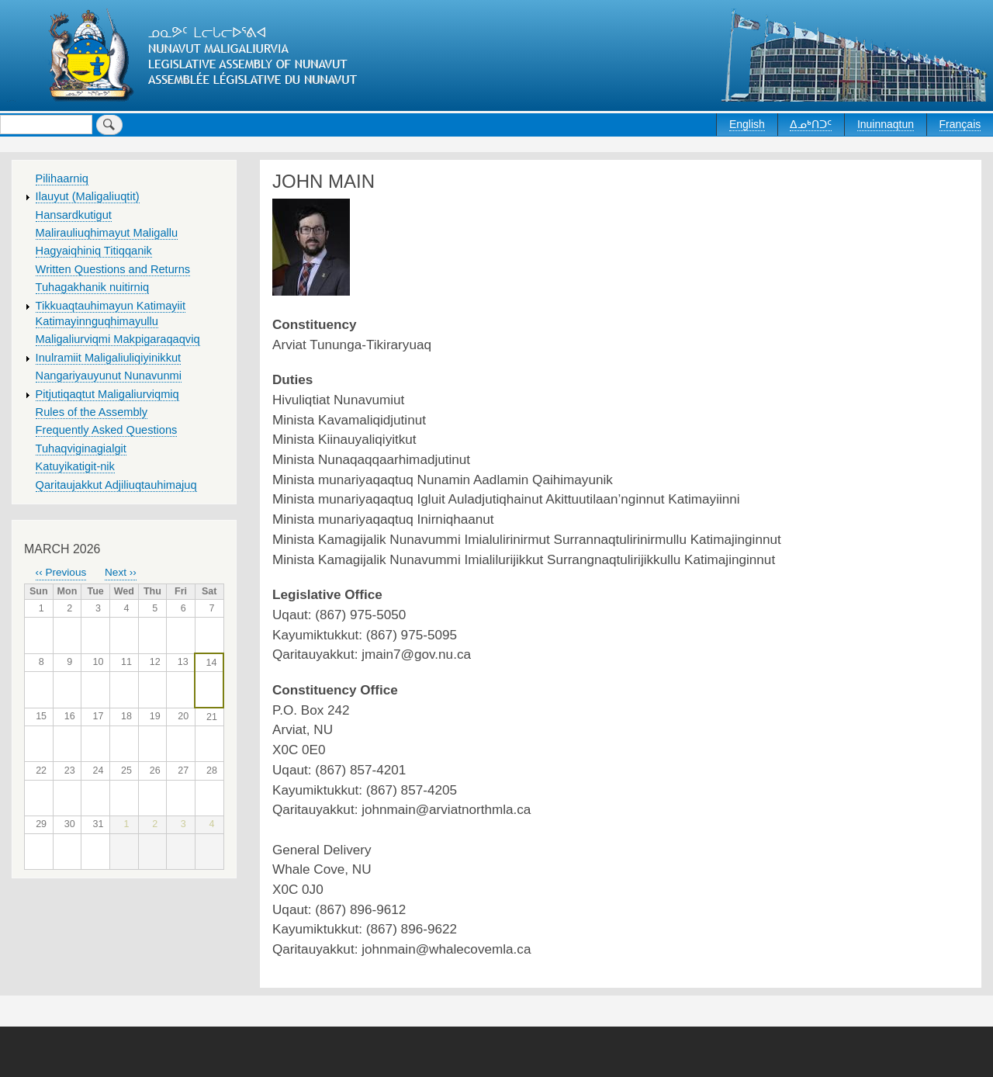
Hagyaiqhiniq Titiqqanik (94, 250)
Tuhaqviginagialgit (81, 448)
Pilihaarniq (62, 178)
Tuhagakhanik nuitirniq (92, 287)
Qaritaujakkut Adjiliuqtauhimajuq (116, 485)
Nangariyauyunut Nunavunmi (109, 375)
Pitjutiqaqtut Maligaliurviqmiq (107, 394)
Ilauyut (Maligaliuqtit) (88, 196)
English (747, 124)
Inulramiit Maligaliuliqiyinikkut (109, 357)
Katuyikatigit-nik (75, 466)
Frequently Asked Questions (107, 430)
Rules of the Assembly (92, 412)
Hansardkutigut (74, 215)
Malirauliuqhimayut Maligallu (107, 233)
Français (960, 124)
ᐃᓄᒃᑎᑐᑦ (811, 124)
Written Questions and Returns (113, 269)
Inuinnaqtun (885, 124)
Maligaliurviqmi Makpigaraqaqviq (118, 339)
